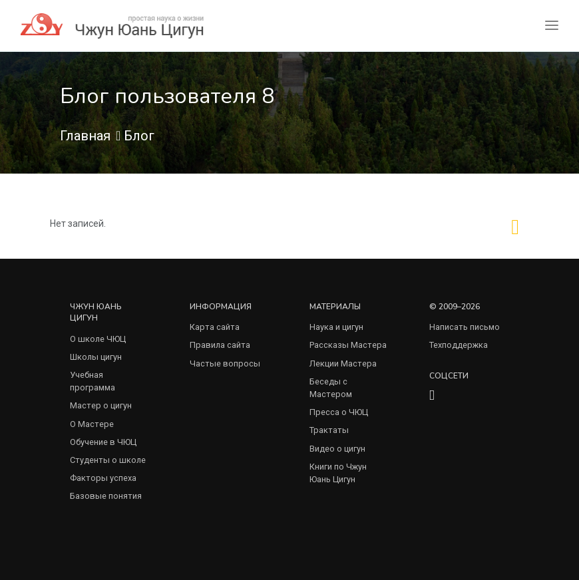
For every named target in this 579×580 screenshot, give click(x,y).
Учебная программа (92, 381)
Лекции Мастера (343, 363)
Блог (139, 136)
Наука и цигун (336, 327)
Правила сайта (220, 345)
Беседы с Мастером (330, 387)
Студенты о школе (108, 460)
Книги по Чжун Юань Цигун (338, 473)
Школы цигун (96, 357)
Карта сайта (215, 327)
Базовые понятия (106, 496)
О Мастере (92, 424)
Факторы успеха (103, 478)
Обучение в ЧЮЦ (103, 442)
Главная (85, 136)
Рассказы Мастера (348, 345)
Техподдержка (458, 345)
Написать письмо (464, 327)
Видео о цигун (337, 449)
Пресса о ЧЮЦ (338, 412)
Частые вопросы (225, 363)
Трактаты (329, 430)
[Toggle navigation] (551, 26)
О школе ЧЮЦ (98, 339)
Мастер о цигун (101, 405)
